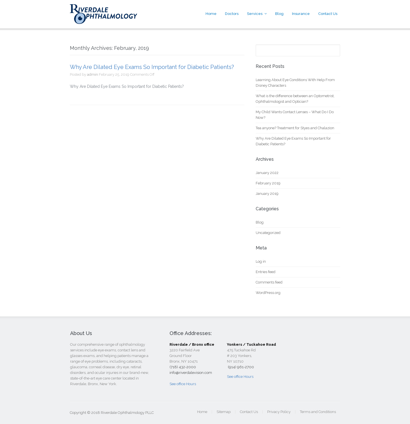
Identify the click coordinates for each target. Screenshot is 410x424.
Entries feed (265, 272)
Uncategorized (268, 233)
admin (92, 74)
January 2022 (267, 173)
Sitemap (224, 412)
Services (254, 14)
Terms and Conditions (318, 412)
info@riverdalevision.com (191, 373)
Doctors (232, 14)
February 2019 (268, 183)
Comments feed (269, 282)
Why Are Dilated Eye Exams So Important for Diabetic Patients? (152, 67)
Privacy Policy (279, 412)
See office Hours (183, 384)
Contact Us (327, 14)
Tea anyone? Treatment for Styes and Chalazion (295, 128)
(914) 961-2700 (240, 367)
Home (211, 14)
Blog (279, 14)
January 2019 (267, 193)
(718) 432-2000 (183, 367)
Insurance (301, 14)
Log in (261, 261)
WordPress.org (268, 293)
